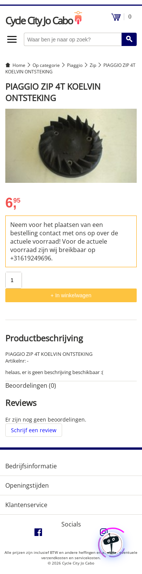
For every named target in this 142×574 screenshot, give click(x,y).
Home (18, 65)
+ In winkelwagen (71, 295)
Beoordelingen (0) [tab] (30, 385)
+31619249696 (30, 258)
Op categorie (46, 65)
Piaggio (75, 65)
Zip (93, 65)
